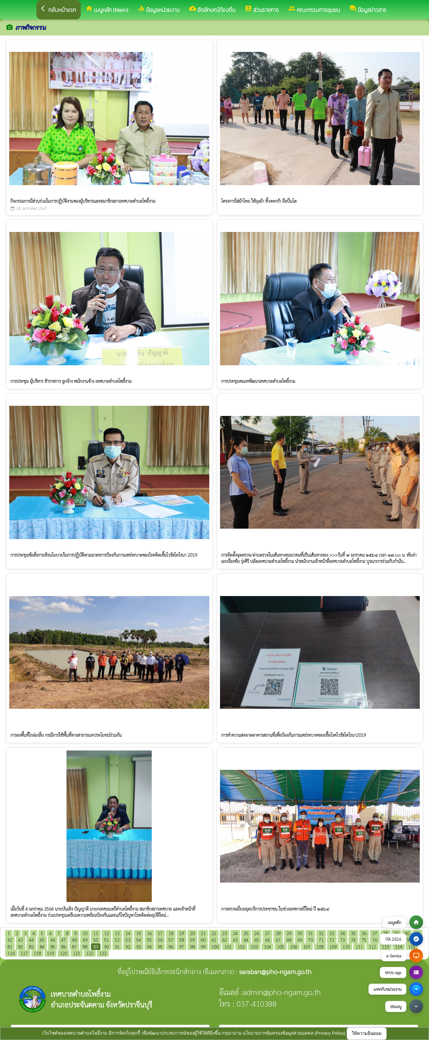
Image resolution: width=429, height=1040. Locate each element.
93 (138, 946)
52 (117, 939)
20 (192, 933)
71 (321, 939)
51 (106, 939)
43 (20, 939)
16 (149, 933)
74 (353, 939)
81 (9, 946)
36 (364, 933)
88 (85, 946)
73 (342, 939)
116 (11, 953)
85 (52, 946)
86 (63, 946)
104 (267, 946)
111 (359, 946)
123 (102, 953)
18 (170, 933)
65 (256, 939)
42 (9, 939)
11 (95, 933)
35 (353, 933)
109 (333, 946)
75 (364, 939)
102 (241, 946)
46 (52, 939)
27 (267, 933)
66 (267, 939)
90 (106, 946)
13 (117, 933)
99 (203, 946)
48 (74, 939)
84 (42, 946)
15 (138, 933)
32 (321, 933)
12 (106, 933)
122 (89, 953)
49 (85, 939)
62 (224, 939)
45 (42, 939)
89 (95, 946)
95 (160, 946)
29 (288, 933)
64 (246, 939)
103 (254, 946)
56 (160, 939)
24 (235, 933)
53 (128, 939)
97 (181, 946)
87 (74, 946)
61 (213, 939)
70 (310, 939)
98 (192, 946)
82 (20, 946)
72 (331, 939)
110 (346, 946)
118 (37, 953)
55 (149, 939)
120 (63, 953)
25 (246, 933)
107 (306, 946)
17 (160, 933)
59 (192, 939)
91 (117, 946)
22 (213, 933)
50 (95, 939)
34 (342, 933)
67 (278, 939)
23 (224, 933)
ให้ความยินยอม (367, 1033)
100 (215, 946)
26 (256, 933)
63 (235, 939)
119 (50, 953)
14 (128, 933)
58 (181, 939)
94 (149, 946)
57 (170, 939)
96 (170, 946)
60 (203, 939)
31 (310, 933)
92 (128, 946)
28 (278, 933)
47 (63, 939)
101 (228, 946)
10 (85, 933)
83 (31, 946)
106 (293, 946)
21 (203, 933)
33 (331, 933)
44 (31, 939)
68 (288, 939)
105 (280, 946)
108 (319, 946)
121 (76, 953)
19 (181, 933)
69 (299, 939)
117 (24, 953)
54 (138, 939)
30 (299, 933)
